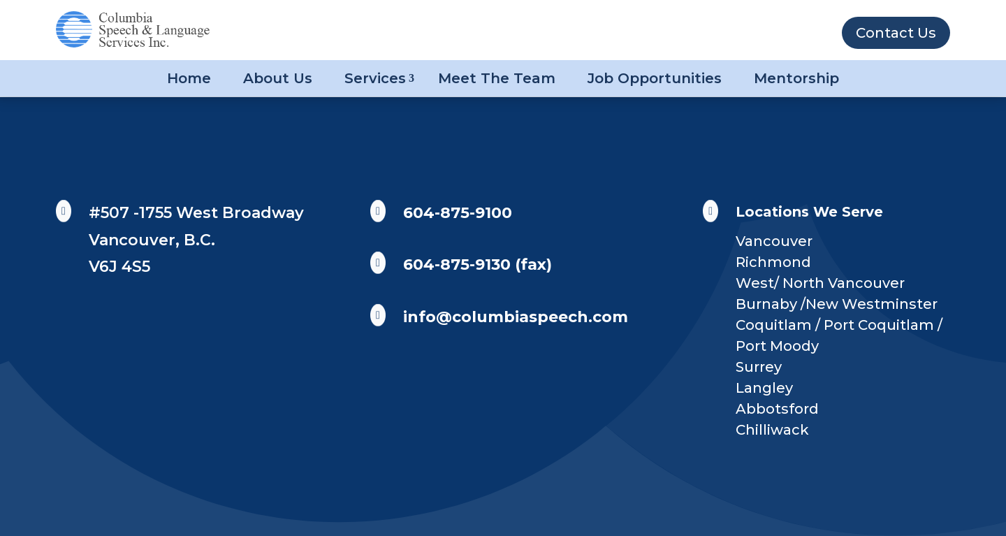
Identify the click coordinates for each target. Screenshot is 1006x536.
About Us (277, 78)
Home (189, 78)
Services (375, 78)
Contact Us (896, 32)
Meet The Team (496, 78)
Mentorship (796, 78)
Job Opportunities (655, 78)
